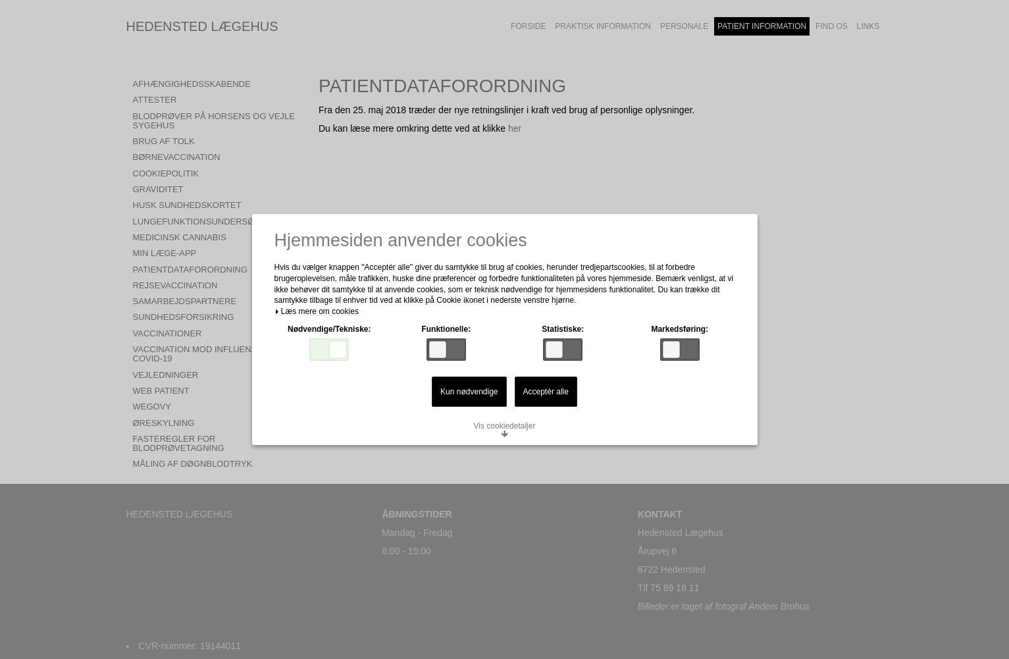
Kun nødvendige (469, 391)
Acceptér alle (546, 391)
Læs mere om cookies (316, 311)
